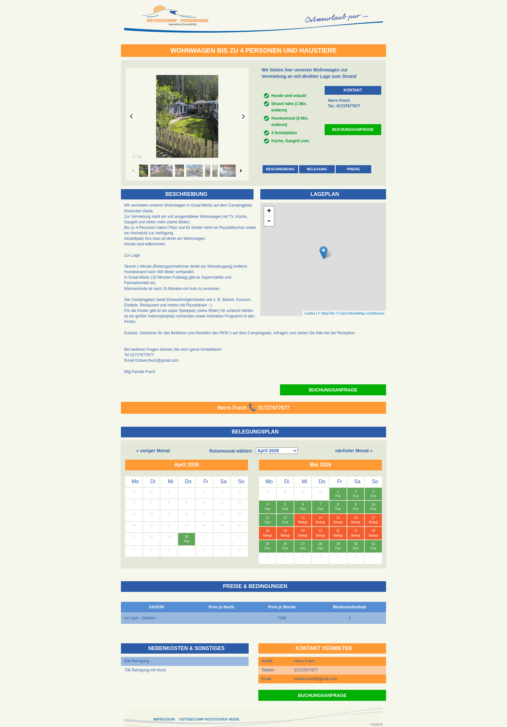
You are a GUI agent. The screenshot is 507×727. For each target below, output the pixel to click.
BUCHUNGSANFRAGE (353, 129)
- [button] (269, 221)
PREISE (353, 169)
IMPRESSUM (164, 719)
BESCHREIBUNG (280, 169)
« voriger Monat (153, 450)
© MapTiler (326, 313)
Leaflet (309, 313)
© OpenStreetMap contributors (360, 313)
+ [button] (269, 211)
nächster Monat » (353, 450)
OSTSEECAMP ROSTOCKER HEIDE (209, 719)
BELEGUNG (317, 169)
